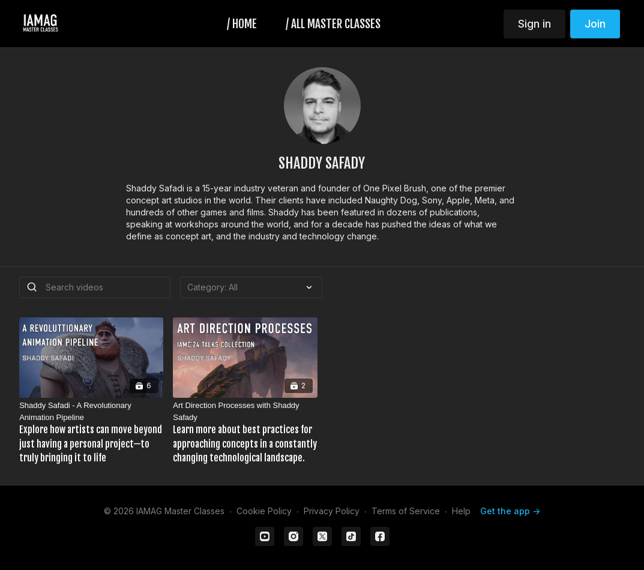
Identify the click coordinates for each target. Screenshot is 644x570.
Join (595, 23)
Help (461, 511)
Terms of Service (406, 511)
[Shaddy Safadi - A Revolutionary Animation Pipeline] (91, 432)
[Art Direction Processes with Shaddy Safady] (245, 432)
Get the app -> (510, 511)
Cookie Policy (264, 511)
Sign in (534, 23)
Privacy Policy (332, 511)
